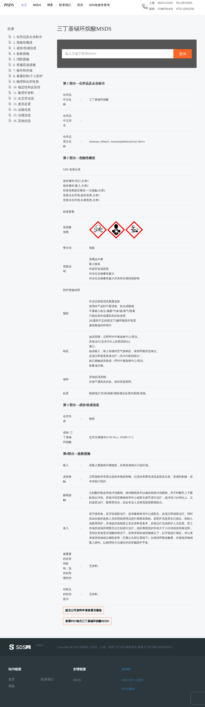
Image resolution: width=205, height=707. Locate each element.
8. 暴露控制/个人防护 (25, 76)
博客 (50, 5)
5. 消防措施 (18, 59)
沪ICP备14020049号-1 (160, 647)
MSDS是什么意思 (132, 680)
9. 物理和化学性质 (23, 81)
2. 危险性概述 (20, 42)
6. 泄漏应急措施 (22, 65)
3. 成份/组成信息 (22, 48)
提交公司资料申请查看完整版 (83, 610)
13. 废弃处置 (19, 104)
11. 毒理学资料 (21, 93)
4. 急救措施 (18, 53)
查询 (182, 53)
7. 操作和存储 (20, 70)
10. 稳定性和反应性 (24, 87)
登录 (80, 5)
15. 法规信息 (19, 115)
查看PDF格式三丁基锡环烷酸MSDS (87, 621)
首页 (24, 5)
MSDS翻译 (128, 688)
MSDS (37, 5)
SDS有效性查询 (99, 5)
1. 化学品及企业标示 (25, 37)
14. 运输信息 (19, 109)
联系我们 (65, 5)
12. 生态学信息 (21, 98)
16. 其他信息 (19, 120)
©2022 (25, 647)
